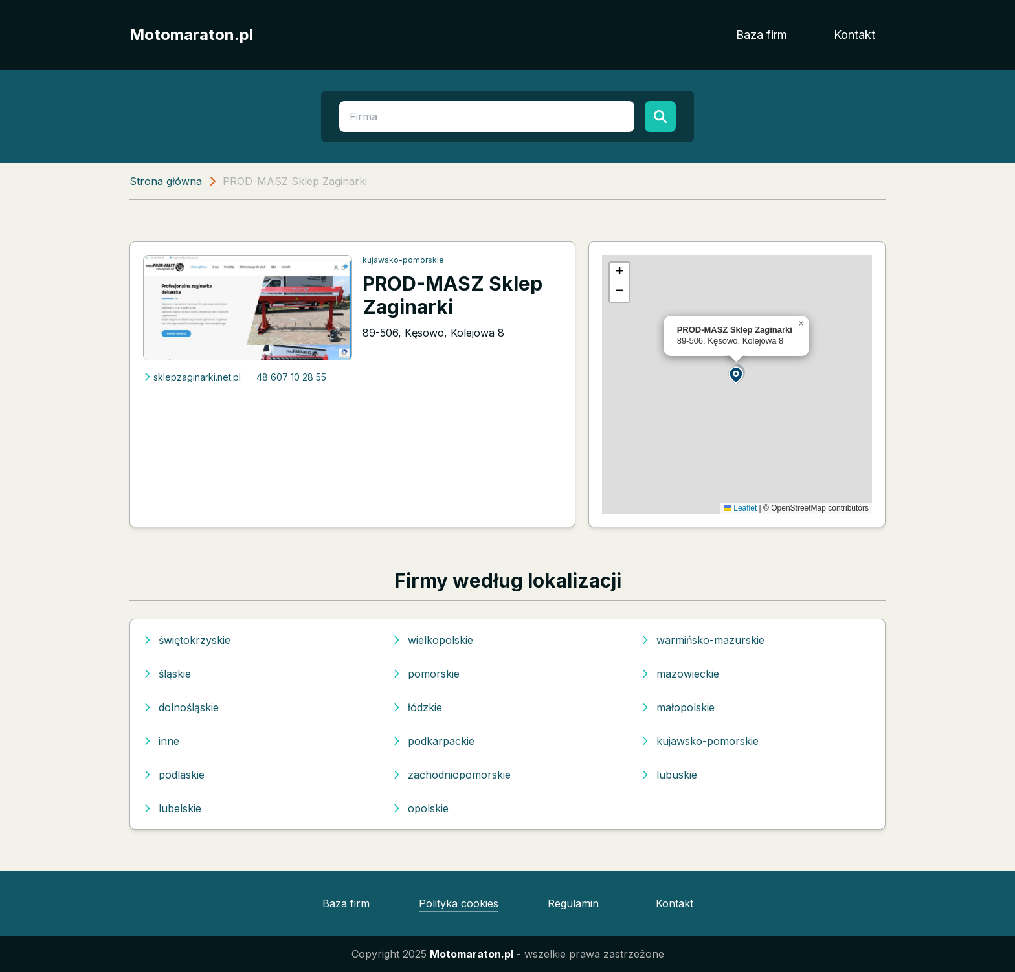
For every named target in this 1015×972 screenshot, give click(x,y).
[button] (736, 374)
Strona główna (165, 181)
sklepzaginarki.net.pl (192, 376)
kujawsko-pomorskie (403, 260)
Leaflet (740, 508)
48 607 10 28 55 (291, 376)
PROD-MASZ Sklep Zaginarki (452, 295)
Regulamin (573, 903)
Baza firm (761, 34)
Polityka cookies (458, 903)
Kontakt (854, 34)
